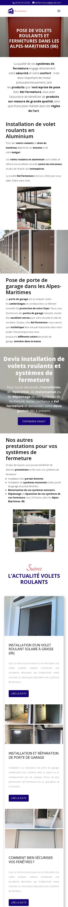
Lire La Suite (18, 693)
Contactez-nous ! (34, 421)
